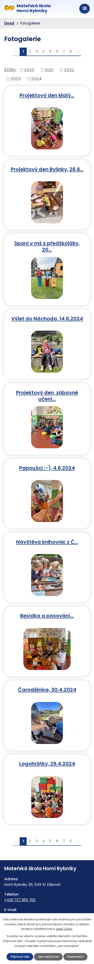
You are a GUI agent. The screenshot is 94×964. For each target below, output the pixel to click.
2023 (16, 79)
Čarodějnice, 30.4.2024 (47, 689)
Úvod (9, 23)
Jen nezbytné (48, 956)
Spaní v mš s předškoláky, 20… (47, 246)
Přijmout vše (20, 956)
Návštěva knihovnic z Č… (47, 541)
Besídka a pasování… (47, 615)
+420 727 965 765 (20, 899)
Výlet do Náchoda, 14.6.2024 (47, 318)
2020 (29, 70)
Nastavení (75, 956)
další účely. (64, 929)
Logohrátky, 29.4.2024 (47, 763)
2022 (69, 70)
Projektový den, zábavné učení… (47, 395)
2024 (36, 79)
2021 (49, 70)
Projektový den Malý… (47, 95)
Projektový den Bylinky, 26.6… (47, 169)
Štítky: (10, 70)
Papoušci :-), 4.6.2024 (47, 467)
